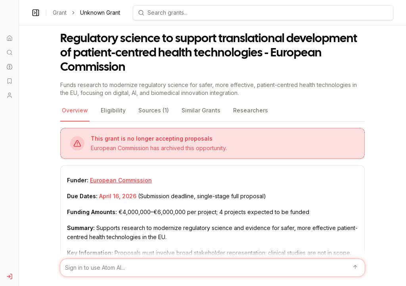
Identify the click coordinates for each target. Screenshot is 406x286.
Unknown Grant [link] (100, 12)
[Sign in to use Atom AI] (212, 267)
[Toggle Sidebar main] (18, 143)
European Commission (121, 180)
